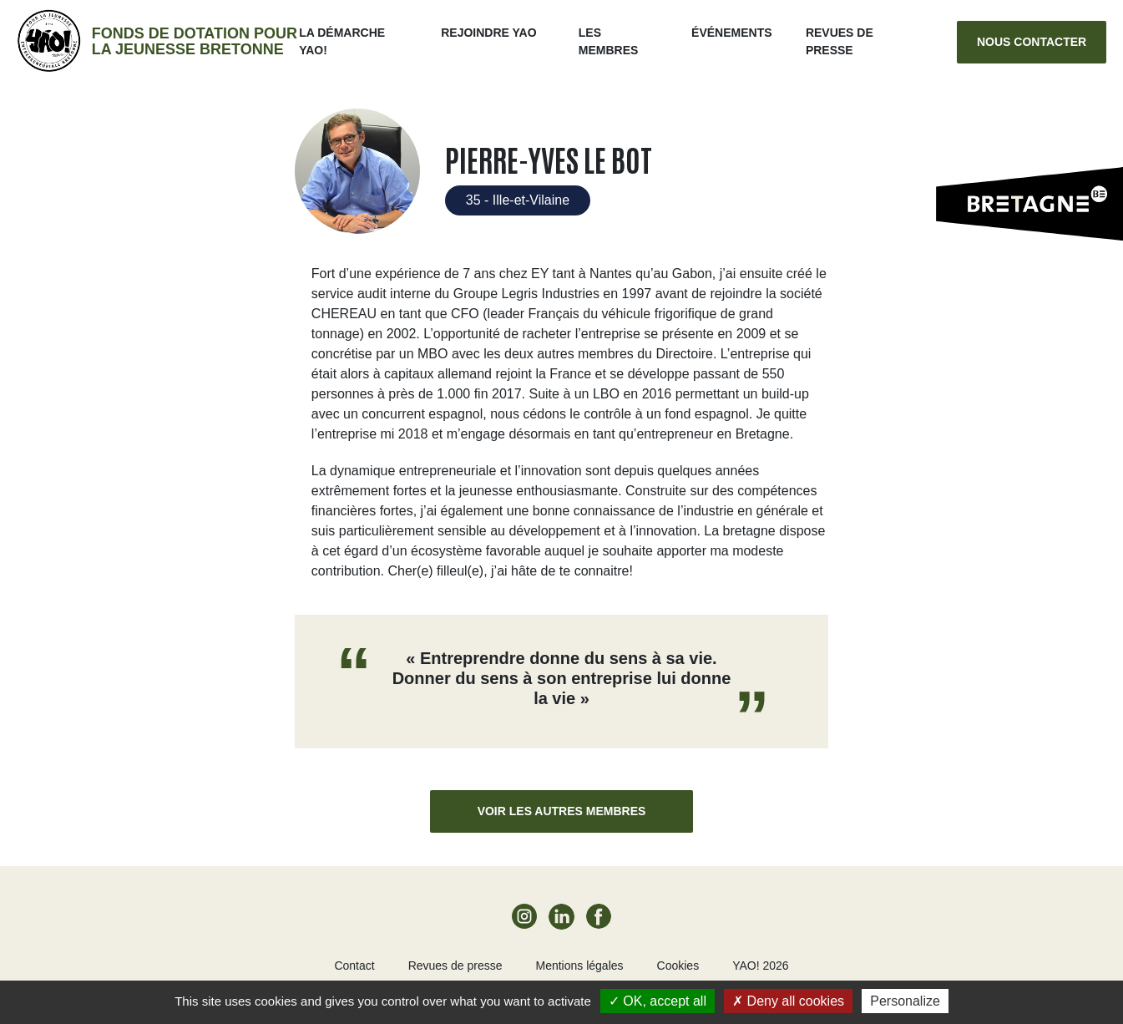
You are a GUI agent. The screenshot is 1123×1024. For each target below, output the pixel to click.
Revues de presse (455, 965)
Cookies (678, 965)
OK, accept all (657, 1001)
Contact (354, 965)
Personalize (905, 1001)
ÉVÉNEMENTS (731, 32)
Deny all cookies (788, 1001)
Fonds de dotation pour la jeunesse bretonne (194, 41)
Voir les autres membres (562, 811)
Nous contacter (1031, 41)
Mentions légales (579, 965)
